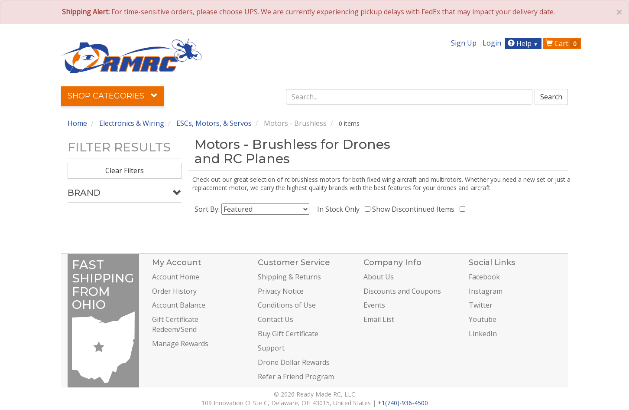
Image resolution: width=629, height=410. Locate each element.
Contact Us (275, 319)
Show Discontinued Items (415, 209)
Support (271, 348)
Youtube (482, 319)
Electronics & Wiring (131, 123)
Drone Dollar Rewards (294, 362)
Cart (563, 43)
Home (77, 123)
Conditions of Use (287, 305)
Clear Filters (124, 170)
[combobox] (409, 97)
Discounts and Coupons (402, 291)
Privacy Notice (281, 291)
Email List (378, 319)
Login (492, 43)
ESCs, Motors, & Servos (214, 123)
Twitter (481, 305)
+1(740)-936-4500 (403, 403)
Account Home (175, 277)
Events (374, 305)
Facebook (484, 277)
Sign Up (464, 43)
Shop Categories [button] (113, 96)
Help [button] (524, 43)
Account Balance (178, 305)
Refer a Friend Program (296, 376)
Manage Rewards (180, 343)
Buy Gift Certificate (288, 333)
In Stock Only (340, 209)
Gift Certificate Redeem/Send (175, 324)
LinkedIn (483, 333)
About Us (378, 277)
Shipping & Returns (289, 277)
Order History (174, 291)
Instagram (486, 291)
